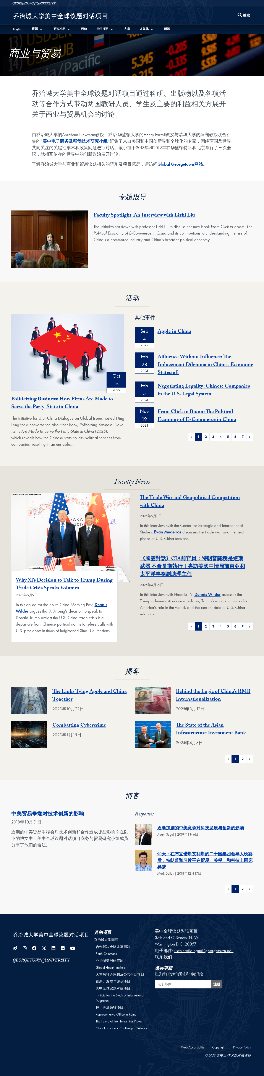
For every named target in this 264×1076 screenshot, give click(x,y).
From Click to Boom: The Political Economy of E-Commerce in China (197, 416)
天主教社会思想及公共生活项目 (120, 974)
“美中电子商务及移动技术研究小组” (75, 141)
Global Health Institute (110, 967)
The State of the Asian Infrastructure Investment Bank (211, 729)
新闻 (167, 29)
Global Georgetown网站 (180, 164)
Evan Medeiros (167, 532)
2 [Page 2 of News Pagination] (206, 626)
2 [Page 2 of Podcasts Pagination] (243, 758)
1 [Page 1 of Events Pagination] (198, 436)
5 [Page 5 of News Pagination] (228, 626)
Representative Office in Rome (116, 1014)
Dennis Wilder (207, 594)
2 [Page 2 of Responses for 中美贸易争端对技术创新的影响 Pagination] (243, 889)
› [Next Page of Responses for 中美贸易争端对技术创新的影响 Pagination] (249, 889)
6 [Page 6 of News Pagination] (235, 626)
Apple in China (174, 332)
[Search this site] (244, 15)
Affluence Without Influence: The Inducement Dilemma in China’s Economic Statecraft (205, 365)
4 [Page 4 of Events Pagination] (221, 436)
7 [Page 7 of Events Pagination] (243, 436)
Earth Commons (106, 953)
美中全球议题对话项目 (113, 988)
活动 (84, 29)
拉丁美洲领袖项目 (109, 1007)
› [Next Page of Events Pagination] (249, 436)
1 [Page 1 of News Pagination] (198, 626)
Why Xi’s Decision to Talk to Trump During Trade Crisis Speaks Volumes (64, 584)
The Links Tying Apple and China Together (89, 696)
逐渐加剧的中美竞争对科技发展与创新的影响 (200, 828)
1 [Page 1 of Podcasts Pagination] (235, 758)
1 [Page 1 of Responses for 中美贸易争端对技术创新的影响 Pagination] (235, 889)
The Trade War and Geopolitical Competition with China (190, 502)
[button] (37, 28)
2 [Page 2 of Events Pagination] (206, 436)
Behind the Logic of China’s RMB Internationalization (213, 696)
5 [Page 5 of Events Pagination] (228, 436)
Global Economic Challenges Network (121, 1028)
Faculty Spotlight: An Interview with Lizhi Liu (144, 215)
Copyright (218, 1047)
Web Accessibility (192, 1047)
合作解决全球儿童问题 (113, 946)
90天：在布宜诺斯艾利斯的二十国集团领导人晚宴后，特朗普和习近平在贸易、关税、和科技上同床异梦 (205, 861)
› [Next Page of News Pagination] (249, 626)
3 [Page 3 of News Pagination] (213, 626)
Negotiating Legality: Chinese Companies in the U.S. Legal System (204, 390)
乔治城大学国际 (106, 939)
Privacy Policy (242, 1047)
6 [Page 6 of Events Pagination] (235, 436)
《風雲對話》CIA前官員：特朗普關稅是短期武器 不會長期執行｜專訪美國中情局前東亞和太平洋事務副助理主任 (192, 567)
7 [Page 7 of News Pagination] (243, 626)
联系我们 (163, 957)
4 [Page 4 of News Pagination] (221, 626)
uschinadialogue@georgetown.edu (203, 950)
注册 (216, 984)
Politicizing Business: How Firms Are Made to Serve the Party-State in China (62, 403)
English (17, 29)
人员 (127, 29)
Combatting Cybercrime (79, 725)
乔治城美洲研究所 (109, 960)
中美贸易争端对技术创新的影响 (47, 814)
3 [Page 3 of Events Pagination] (213, 436)
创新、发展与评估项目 (113, 981)
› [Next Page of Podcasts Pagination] (249, 758)
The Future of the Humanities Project (119, 1021)
